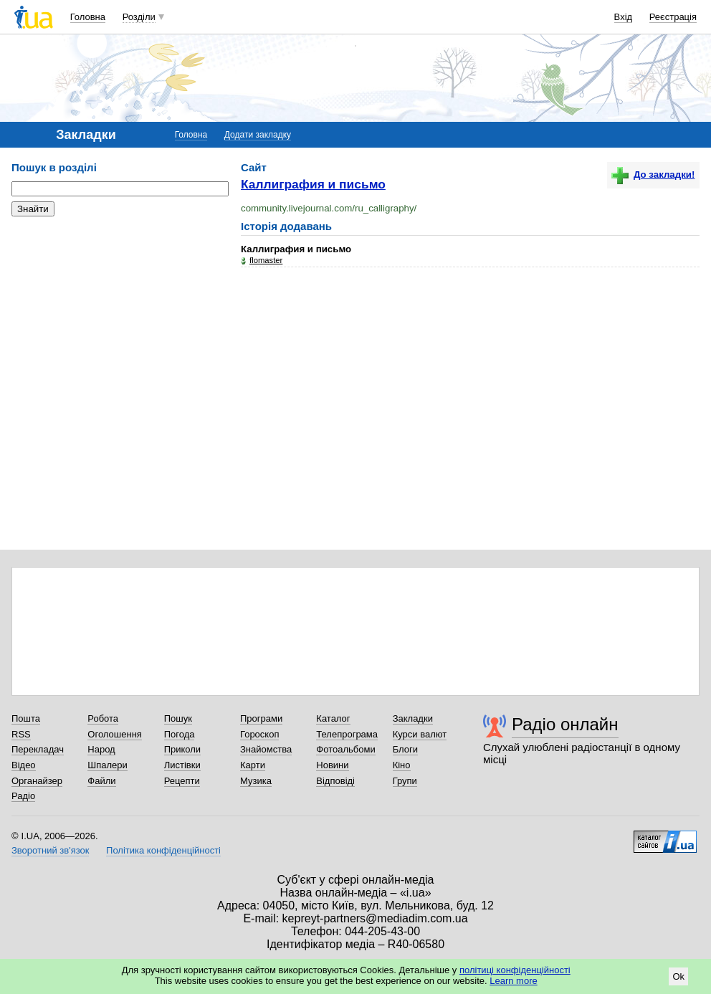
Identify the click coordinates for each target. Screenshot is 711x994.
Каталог (333, 718)
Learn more (513, 980)
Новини (332, 765)
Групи (405, 780)
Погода (179, 734)
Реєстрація (673, 16)
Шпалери (107, 765)
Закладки (413, 718)
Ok (678, 976)
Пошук (178, 718)
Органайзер (36, 780)
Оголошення (114, 734)
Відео (23, 765)
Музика (256, 780)
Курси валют (420, 734)
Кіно (402, 765)
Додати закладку (257, 135)
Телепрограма (347, 734)
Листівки (182, 765)
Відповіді (335, 780)
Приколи (182, 749)
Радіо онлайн (565, 724)
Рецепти (182, 780)
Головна (87, 16)
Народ (101, 749)
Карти (252, 765)
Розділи (139, 16)
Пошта (25, 718)
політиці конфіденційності (515, 970)
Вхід (623, 16)
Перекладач (37, 749)
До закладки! (653, 174)
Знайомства (266, 749)
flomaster (265, 260)
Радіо (23, 795)
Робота (102, 718)
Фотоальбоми (345, 749)
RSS (21, 734)
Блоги (405, 749)
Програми (261, 718)
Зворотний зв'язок (50, 850)
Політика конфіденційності (163, 850)
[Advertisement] (118, 315)
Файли (101, 780)
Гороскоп (259, 734)
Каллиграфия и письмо (313, 184)
